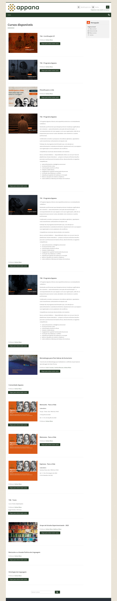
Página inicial (92, 27)
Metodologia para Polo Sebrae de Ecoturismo (56, 358)
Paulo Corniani (50, 367)
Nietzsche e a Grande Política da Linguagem (24, 552)
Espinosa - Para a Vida (47, 464)
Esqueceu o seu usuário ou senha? (100, 10)
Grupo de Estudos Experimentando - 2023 (54, 525)
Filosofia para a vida (47, 90)
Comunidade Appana (16, 385)
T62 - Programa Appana (48, 117)
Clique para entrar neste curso (50, 43)
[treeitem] (97, 31)
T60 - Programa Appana (48, 278)
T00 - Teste (13, 500)
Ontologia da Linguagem (17, 572)
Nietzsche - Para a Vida (48, 405)
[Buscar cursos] (42, 592)
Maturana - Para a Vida (48, 437)
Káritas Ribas (49, 40)
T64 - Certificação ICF (47, 36)
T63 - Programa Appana (48, 63)
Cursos (91, 35)
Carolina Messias (58, 367)
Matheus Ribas (57, 529)
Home (9, 15)
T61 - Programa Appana (48, 198)
